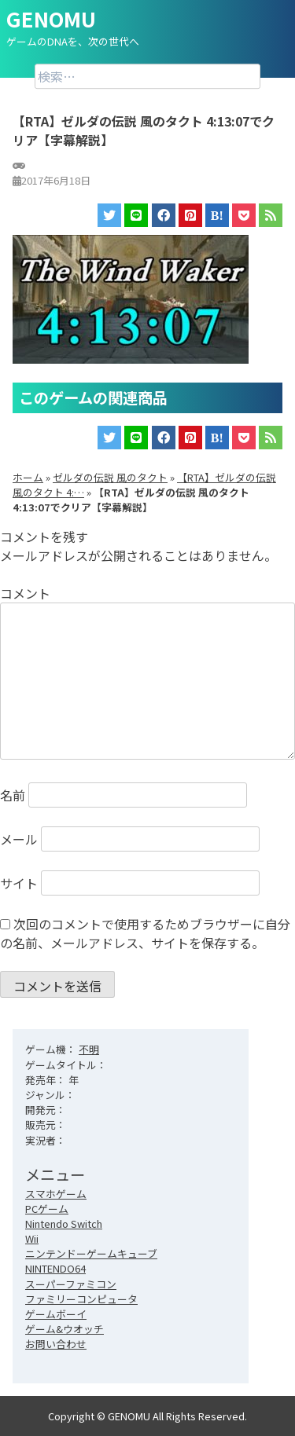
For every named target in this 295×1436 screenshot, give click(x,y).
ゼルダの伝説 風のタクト (110, 477)
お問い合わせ (56, 1343)
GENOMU (51, 18)
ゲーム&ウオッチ (64, 1328)
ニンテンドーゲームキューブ (91, 1253)
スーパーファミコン (70, 1284)
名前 (12, 795)
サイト (19, 883)
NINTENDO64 (55, 1268)
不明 (89, 1049)
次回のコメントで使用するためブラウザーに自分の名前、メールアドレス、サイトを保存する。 (145, 933)
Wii (32, 1238)
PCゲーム (46, 1208)
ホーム (28, 477)
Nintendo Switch (63, 1223)
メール (19, 839)
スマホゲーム (56, 1193)
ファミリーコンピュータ (81, 1298)
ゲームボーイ (56, 1313)
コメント (25, 593)
